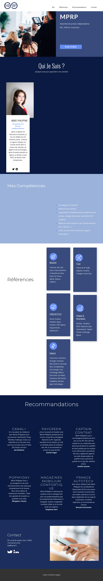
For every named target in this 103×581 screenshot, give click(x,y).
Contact (94, 7)
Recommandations (79, 7)
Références (63, 7)
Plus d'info (71, 47)
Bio (53, 7)
